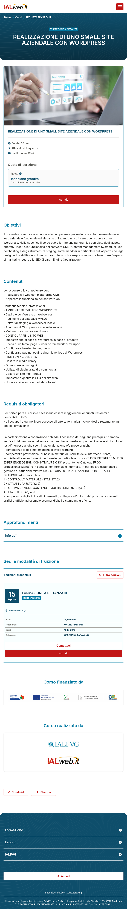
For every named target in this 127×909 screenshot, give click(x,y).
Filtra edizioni (110, 575)
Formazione (63, 830)
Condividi (15, 792)
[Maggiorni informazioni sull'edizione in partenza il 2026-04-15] (65, 593)
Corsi (18, 17)
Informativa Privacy (55, 892)
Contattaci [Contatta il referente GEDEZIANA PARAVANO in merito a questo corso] (63, 645)
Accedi (63, 876)
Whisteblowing (74, 892)
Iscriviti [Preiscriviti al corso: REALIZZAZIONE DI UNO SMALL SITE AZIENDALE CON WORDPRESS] (64, 653)
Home (7, 17)
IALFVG (63, 854)
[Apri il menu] (119, 6)
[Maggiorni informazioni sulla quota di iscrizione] (20, 173)
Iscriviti (64, 199)
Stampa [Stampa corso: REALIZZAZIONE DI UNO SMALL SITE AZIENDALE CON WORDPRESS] (43, 792)
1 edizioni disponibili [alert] (17, 575)
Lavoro (63, 842)
